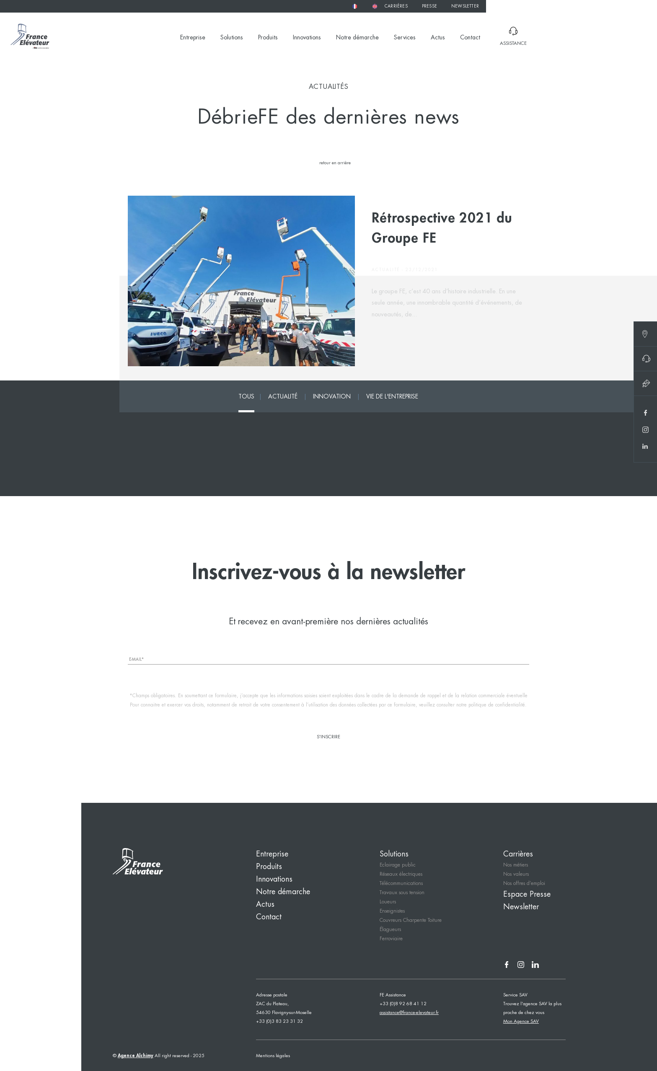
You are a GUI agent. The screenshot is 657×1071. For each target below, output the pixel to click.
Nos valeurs (516, 874)
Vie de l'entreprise (392, 396)
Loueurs (388, 902)
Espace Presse (527, 894)
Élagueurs (390, 929)
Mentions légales (273, 1055)
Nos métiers (515, 865)
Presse (429, 6)
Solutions (231, 37)
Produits (268, 37)
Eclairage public (398, 865)
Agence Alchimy (135, 1055)
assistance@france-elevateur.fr (409, 1012)
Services (405, 37)
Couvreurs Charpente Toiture (411, 920)
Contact (470, 37)
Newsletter (465, 6)
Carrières (396, 6)
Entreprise (192, 37)
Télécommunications (401, 883)
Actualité (282, 396)
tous (246, 396)
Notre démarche (357, 37)
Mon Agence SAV (521, 1021)
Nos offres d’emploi (524, 883)
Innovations (307, 37)
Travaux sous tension (402, 892)
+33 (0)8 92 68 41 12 (403, 1003)
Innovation (332, 396)
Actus (438, 37)
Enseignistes (392, 911)
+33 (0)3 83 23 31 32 (279, 1021)
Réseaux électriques (401, 874)
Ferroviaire (391, 939)
